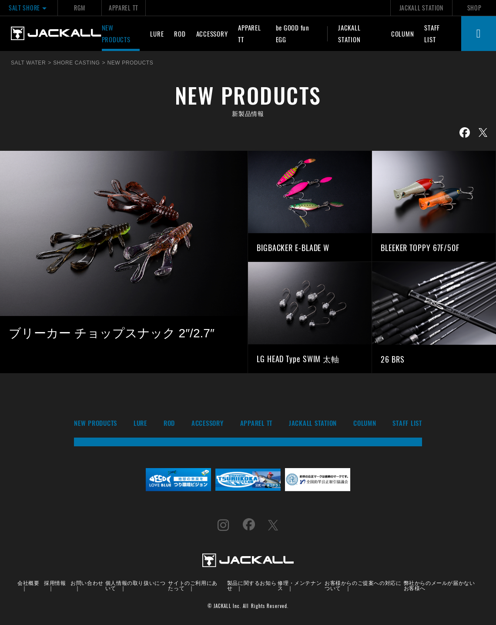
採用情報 (55, 582)
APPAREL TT (123, 8)
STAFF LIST (432, 33)
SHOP (474, 8)
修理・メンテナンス (300, 585)
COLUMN (402, 33)
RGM (79, 8)
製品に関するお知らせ (251, 585)
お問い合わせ (87, 582)
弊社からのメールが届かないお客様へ (439, 585)
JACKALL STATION (421, 8)
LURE (157, 33)
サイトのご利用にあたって (192, 585)
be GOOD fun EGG (292, 33)
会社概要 (28, 582)
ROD (179, 33)
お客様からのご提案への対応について (363, 585)
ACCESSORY (212, 33)
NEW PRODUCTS (116, 33)
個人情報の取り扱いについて (135, 585)
